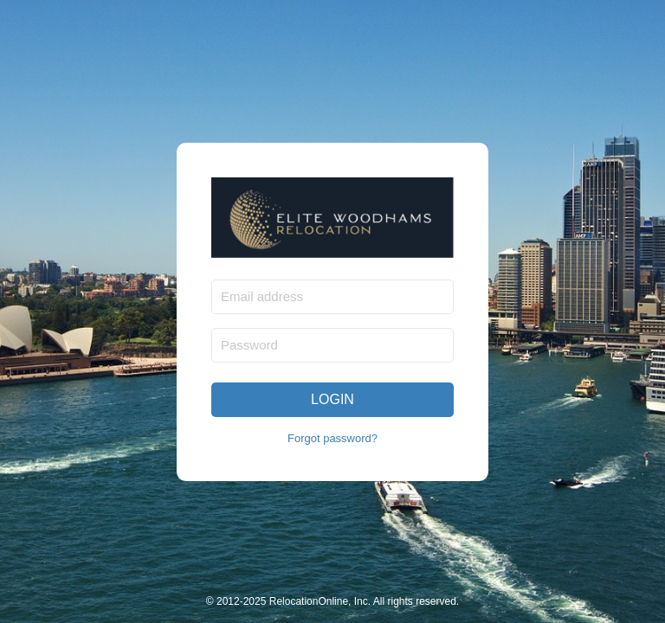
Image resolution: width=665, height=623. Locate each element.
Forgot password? (332, 438)
